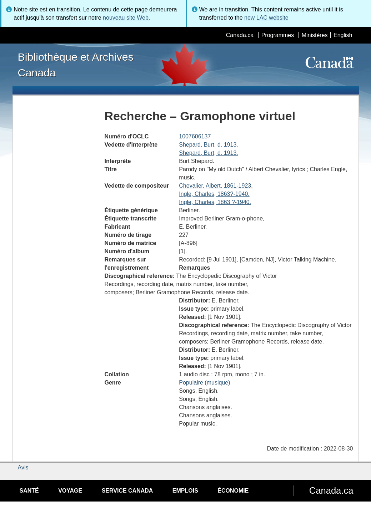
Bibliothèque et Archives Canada (76, 64)
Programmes (277, 35)
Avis (23, 467)
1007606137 (195, 136)
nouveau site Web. (126, 18)
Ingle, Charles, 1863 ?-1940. (215, 202)
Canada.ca (240, 35)
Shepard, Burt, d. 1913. (208, 145)
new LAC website (266, 18)
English (343, 35)
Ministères (315, 35)
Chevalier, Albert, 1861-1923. (215, 186)
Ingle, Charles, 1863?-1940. (214, 194)
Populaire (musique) (204, 383)
